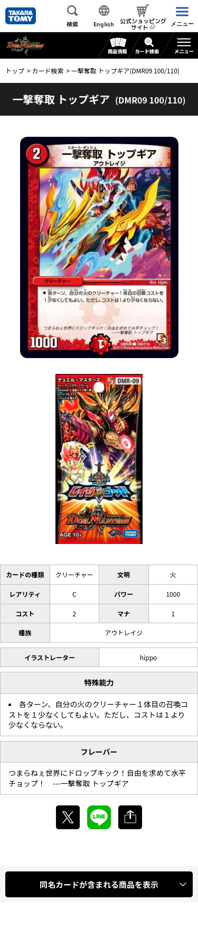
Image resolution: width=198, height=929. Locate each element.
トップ (14, 70)
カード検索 (47, 70)
